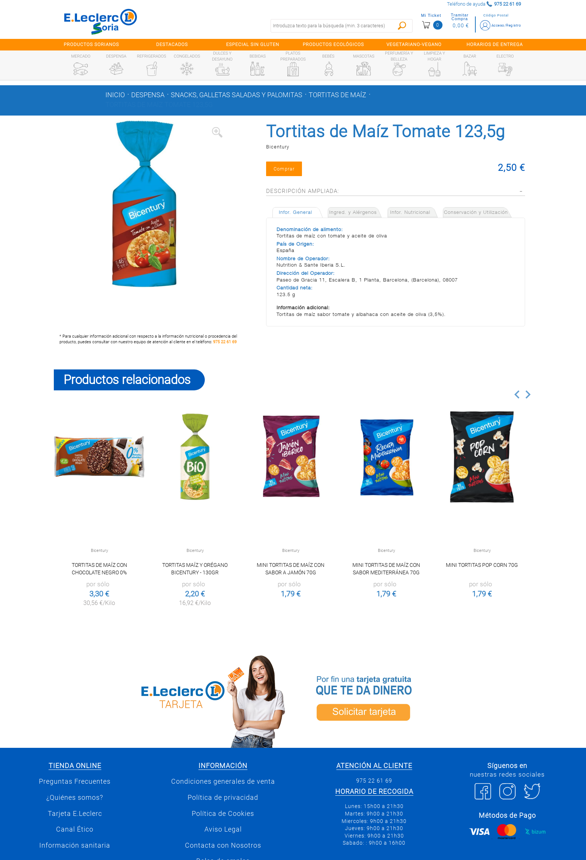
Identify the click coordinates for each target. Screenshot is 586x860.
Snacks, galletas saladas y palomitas (236, 95)
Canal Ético (74, 829)
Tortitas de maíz (337, 95)
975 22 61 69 (225, 342)
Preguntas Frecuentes (75, 781)
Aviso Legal (223, 829)
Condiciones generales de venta (223, 781)
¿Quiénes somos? (74, 797)
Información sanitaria (74, 845)
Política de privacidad (223, 797)
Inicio (115, 95)
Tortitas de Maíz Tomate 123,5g (159, 105)
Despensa (147, 95)
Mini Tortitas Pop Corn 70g (482, 565)
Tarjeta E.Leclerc (75, 813)
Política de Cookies (223, 813)
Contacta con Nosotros (223, 845)
